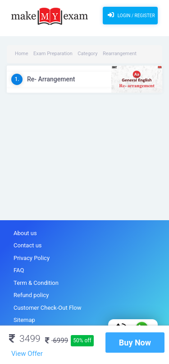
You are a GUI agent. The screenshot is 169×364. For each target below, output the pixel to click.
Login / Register (130, 14)
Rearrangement (120, 54)
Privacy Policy (32, 258)
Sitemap (24, 320)
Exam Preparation (53, 54)
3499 (25, 338)
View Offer (27, 354)
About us (25, 233)
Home (21, 54)
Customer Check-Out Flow (47, 307)
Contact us (28, 245)
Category (87, 54)
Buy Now (135, 342)
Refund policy (31, 295)
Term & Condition (36, 282)
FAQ (19, 270)
